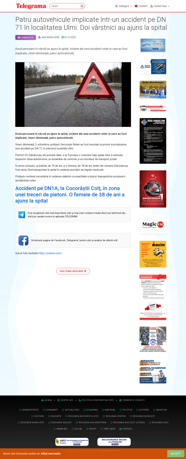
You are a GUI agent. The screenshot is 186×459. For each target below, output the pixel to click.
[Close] (175, 453)
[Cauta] (67, 6)
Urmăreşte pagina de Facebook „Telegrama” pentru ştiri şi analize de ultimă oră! (74, 240)
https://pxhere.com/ (50, 253)
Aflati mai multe (51, 453)
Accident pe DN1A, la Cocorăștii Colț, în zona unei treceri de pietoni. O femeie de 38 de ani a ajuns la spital (70, 194)
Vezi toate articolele (73, 271)
